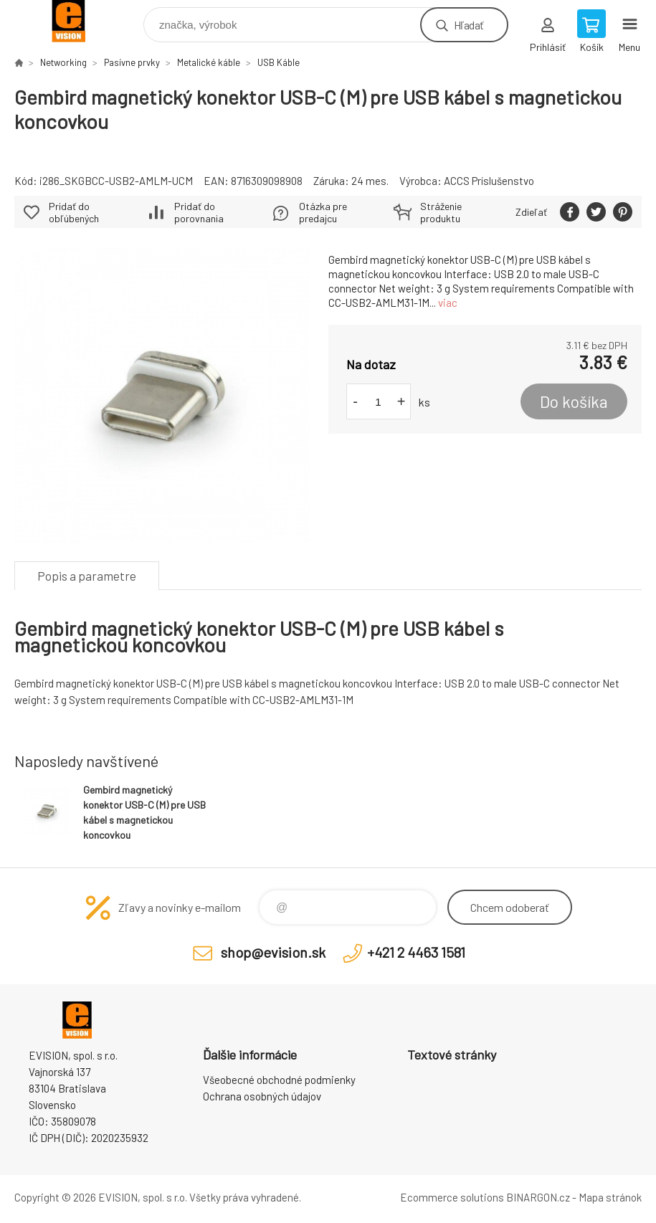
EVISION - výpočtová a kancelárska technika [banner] (77, 21)
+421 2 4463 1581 (416, 952)
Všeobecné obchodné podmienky (279, 1079)
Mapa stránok (610, 1197)
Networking (63, 62)
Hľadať (468, 25)
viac (447, 302)
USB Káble (278, 62)
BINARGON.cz (538, 1197)
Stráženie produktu (441, 212)
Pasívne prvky (132, 62)
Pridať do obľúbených (74, 212)
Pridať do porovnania (199, 212)
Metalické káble (208, 62)
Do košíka (574, 401)
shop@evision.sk (273, 952)
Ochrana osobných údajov (262, 1096)
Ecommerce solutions (452, 1197)
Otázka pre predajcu (323, 212)
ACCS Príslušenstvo (489, 180)
